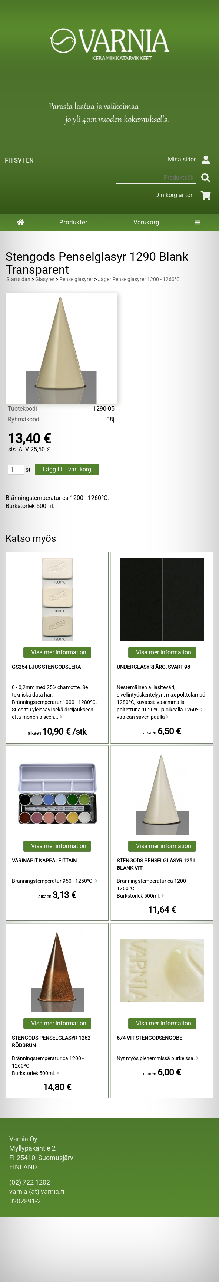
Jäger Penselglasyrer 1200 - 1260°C (139, 279)
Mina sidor (190, 159)
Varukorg (146, 222)
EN (29, 160)
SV (17, 160)
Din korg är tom (184, 194)
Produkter (73, 222)
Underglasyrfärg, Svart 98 (153, 667)
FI (7, 160)
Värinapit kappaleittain (44, 861)
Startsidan (18, 279)
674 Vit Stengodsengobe (149, 1038)
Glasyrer (44, 279)
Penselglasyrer (76, 279)
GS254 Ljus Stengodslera (46, 667)
